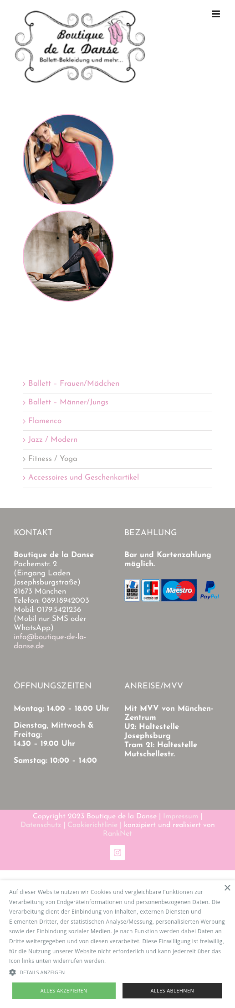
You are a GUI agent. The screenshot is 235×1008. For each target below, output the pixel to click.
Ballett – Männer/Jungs (68, 402)
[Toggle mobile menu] (216, 14)
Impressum (180, 816)
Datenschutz (40, 825)
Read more (122, 961)
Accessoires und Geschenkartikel (83, 477)
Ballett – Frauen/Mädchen (73, 384)
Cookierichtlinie (92, 825)
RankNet (117, 833)
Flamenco (44, 421)
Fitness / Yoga (52, 459)
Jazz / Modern (52, 440)
